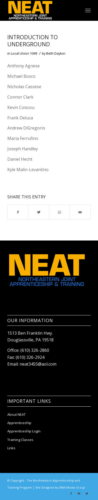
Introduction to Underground (32, 41)
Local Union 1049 (24, 53)
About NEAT (16, 414)
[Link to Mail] (79, 493)
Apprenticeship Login (24, 431)
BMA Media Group (72, 487)
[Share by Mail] (80, 212)
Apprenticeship (19, 422)
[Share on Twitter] (38, 212)
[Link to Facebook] (71, 493)
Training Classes (20, 439)
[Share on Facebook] (18, 212)
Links (11, 448)
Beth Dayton (55, 53)
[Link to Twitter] (87, 493)
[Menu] (88, 10)
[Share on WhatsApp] (59, 212)
